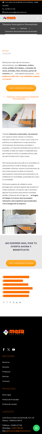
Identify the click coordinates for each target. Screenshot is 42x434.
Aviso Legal (6, 395)
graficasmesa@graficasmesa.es (15, 12)
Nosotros (6, 362)
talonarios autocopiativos (13, 281)
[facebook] (3, 349)
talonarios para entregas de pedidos (16, 296)
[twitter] (8, 349)
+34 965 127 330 (10, 9)
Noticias (5, 51)
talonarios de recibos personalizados (16, 292)
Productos (6, 372)
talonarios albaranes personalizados (16, 277)
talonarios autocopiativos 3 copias (16, 284)
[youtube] (13, 349)
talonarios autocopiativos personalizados (18, 288)
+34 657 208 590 (17, 428)
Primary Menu (38, 18)
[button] (36, 428)
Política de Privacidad (10, 399)
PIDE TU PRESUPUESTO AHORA (21, 88)
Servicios (5, 367)
